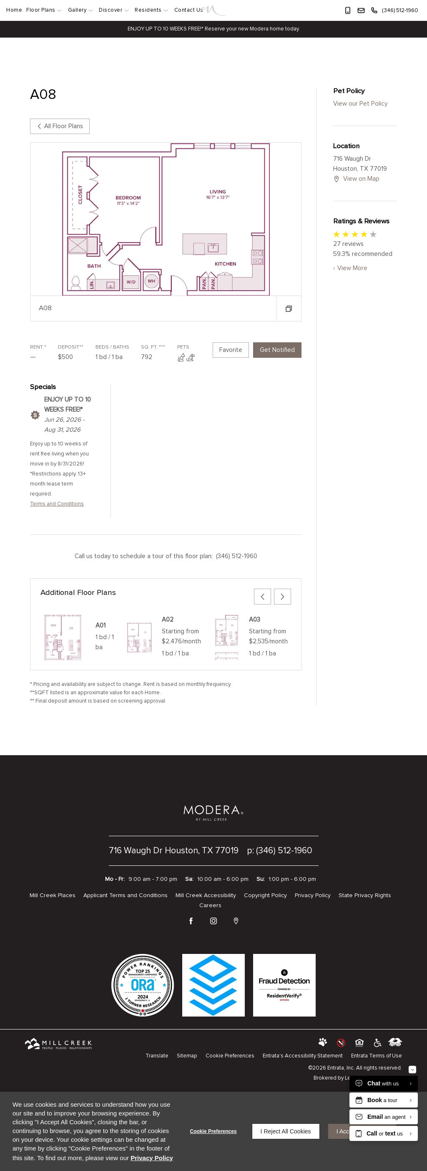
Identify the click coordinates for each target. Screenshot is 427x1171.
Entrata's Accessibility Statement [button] (303, 1056)
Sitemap (187, 1056)
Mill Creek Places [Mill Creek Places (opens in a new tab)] (52, 895)
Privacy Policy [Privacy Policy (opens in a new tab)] (313, 895)
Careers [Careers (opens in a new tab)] (210, 905)
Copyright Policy (265, 895)
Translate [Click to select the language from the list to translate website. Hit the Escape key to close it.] (157, 1056)
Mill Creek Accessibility (206, 895)
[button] (347, 10)
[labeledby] (395, 1042)
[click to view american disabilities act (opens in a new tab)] (377, 1043)
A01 (100, 625)
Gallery (77, 10)
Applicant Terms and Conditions (125, 895)
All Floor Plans (60, 126)
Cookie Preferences (213, 1131)
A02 (167, 620)
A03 (254, 620)
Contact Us (188, 10)
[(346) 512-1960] (394, 10)
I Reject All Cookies (286, 1131)
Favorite (230, 350)
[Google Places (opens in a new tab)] (236, 922)
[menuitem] (15, 10)
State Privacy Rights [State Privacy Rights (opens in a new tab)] (365, 895)
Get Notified (277, 350)
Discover (110, 10)
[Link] (214, 10)
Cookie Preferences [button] (230, 1056)
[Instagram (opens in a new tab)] (213, 922)
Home (14, 10)
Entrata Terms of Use (376, 1056)
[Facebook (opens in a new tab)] (191, 922)
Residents (148, 10)
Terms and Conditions (57, 504)
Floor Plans (40, 10)
